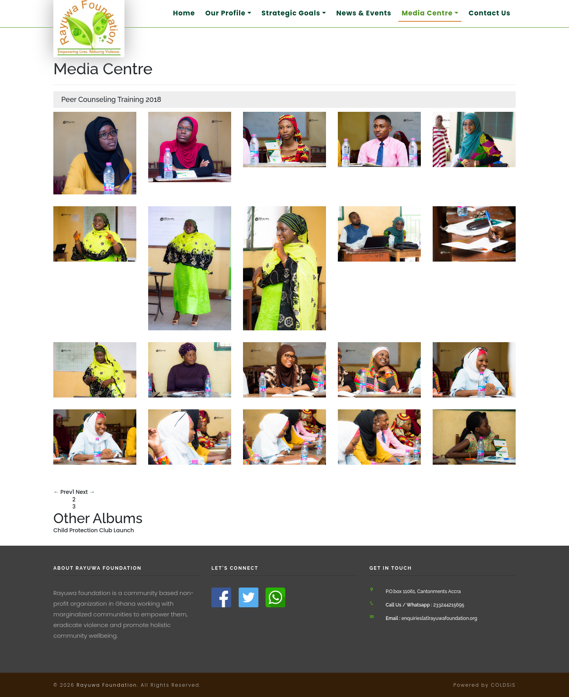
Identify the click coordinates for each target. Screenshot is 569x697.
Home (184, 13)
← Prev (62, 491)
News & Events (363, 13)
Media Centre (426, 13)
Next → (85, 491)
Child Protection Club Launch (93, 530)
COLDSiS (503, 685)
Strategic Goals (291, 13)
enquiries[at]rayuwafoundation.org (431, 618)
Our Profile (225, 13)
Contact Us (490, 13)
